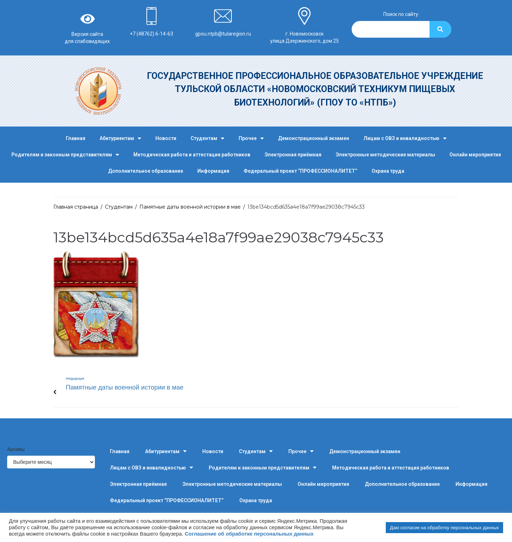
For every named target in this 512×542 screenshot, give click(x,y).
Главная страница (75, 207)
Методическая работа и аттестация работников (191, 154)
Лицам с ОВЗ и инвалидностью (405, 138)
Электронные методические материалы (385, 154)
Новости (165, 138)
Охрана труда (388, 171)
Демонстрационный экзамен (313, 138)
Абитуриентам (120, 138)
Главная (75, 138)
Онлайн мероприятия (475, 154)
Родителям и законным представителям (65, 154)
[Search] (440, 29)
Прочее (251, 138)
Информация (213, 171)
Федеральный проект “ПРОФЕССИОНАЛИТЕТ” (300, 171)
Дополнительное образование (145, 171)
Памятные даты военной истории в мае (190, 207)
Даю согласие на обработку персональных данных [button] (444, 527)
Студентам (207, 138)
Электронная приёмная (293, 154)
